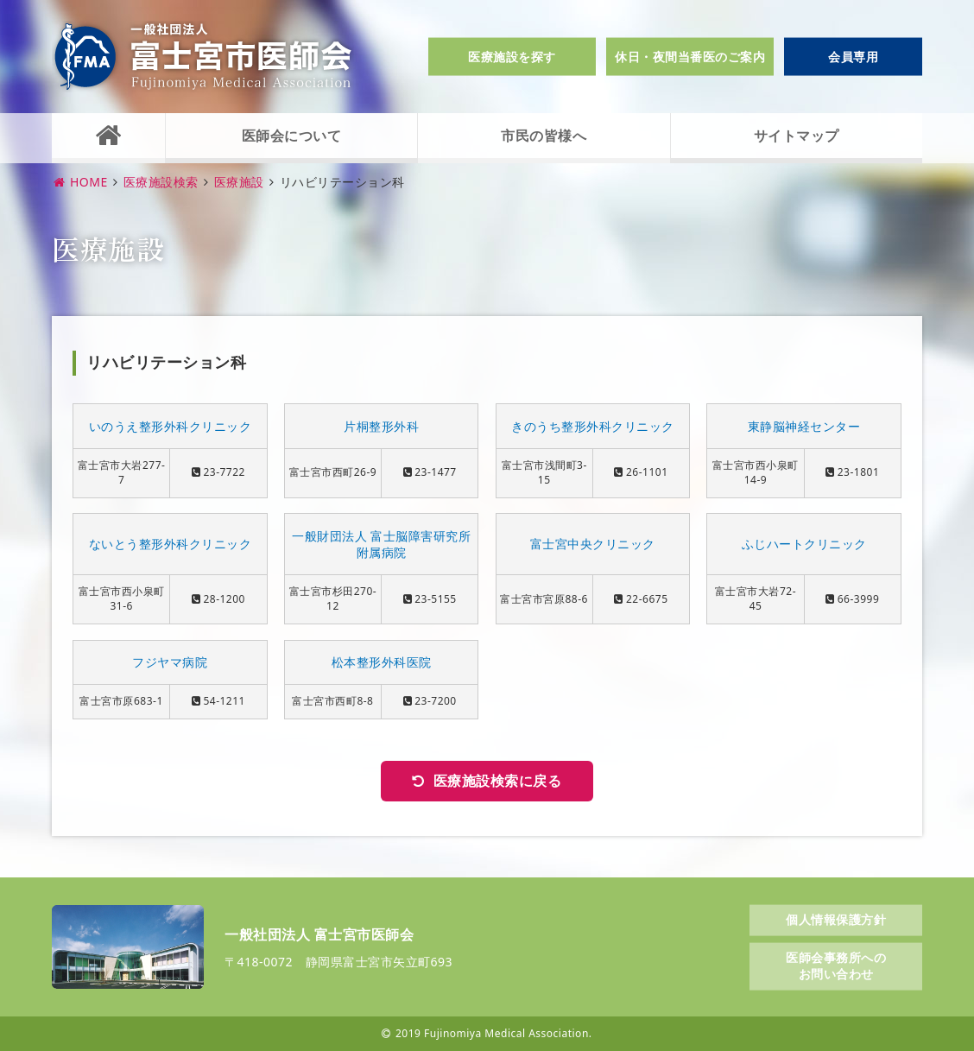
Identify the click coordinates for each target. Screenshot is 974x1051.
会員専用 (853, 56)
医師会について (292, 135)
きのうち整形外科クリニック (592, 426)
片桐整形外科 (381, 426)
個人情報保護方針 (836, 919)
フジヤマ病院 (169, 662)
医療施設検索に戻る (497, 780)
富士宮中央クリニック (592, 543)
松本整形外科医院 (382, 662)
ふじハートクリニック (804, 543)
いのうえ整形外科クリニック (170, 426)
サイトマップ (796, 135)
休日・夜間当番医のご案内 (690, 56)
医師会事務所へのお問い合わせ (836, 965)
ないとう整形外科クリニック (170, 543)
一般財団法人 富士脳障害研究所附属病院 (381, 544)
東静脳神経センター (804, 426)
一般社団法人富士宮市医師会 (203, 56)
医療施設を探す (512, 56)
